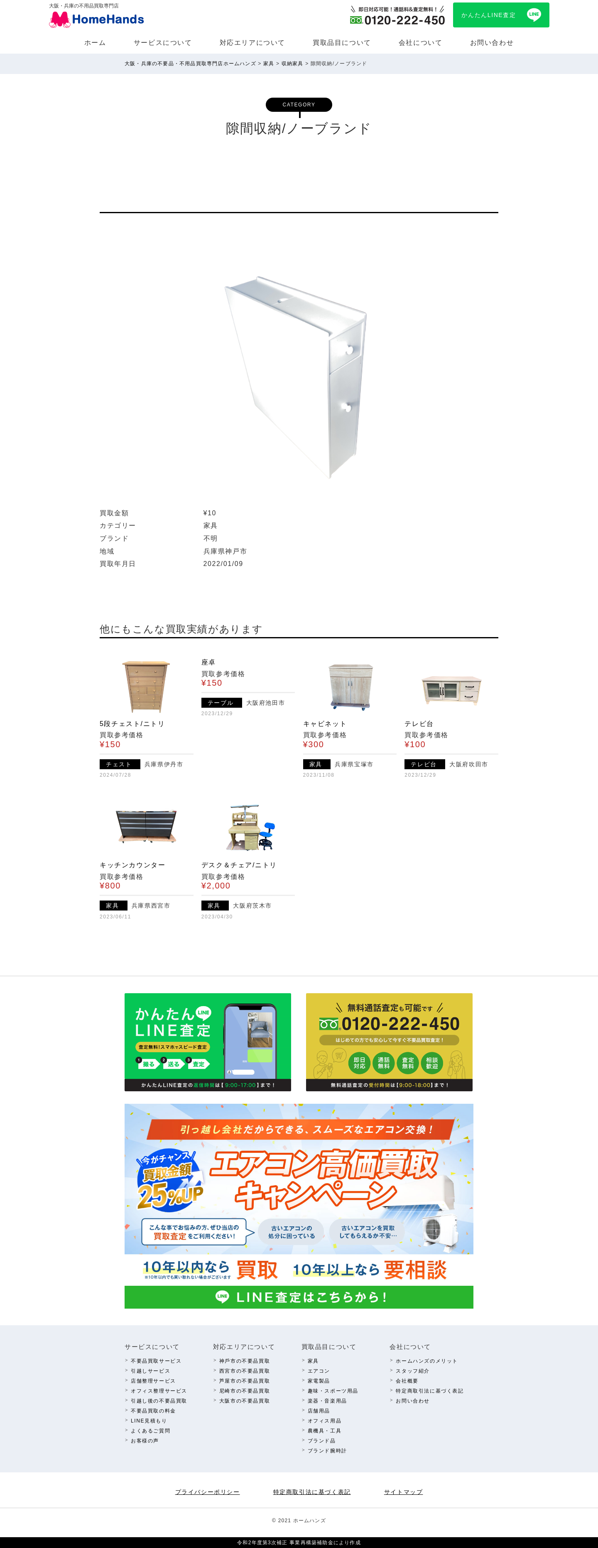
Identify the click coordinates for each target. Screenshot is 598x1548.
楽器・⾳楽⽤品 (327, 1401)
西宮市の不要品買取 (244, 1371)
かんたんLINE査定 (488, 15)
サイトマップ (403, 1492)
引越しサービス (150, 1371)
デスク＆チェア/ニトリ (239, 865)
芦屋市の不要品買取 (244, 1381)
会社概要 (407, 1381)
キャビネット (325, 723)
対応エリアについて (252, 42)
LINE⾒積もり (149, 1421)
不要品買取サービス (156, 1361)
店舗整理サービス (153, 1381)
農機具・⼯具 (325, 1431)
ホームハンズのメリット (427, 1361)
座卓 (208, 662)
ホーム (95, 42)
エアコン (319, 1371)
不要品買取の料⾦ (153, 1411)
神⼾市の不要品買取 (244, 1361)
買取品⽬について (342, 42)
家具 (313, 1361)
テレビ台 (419, 723)
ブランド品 (322, 1441)
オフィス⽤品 (325, 1421)
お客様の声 (145, 1441)
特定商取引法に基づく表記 (429, 1391)
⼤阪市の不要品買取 (244, 1401)
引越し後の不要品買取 (159, 1401)
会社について (421, 42)
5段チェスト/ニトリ (132, 723)
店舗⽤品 (319, 1411)
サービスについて (163, 42)
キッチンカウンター (132, 865)
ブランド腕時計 (327, 1451)
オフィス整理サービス (159, 1391)
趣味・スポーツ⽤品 (333, 1391)
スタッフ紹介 (413, 1371)
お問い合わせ (492, 42)
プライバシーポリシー (207, 1492)
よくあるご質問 (150, 1431)
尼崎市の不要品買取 (244, 1391)
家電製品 (319, 1381)
